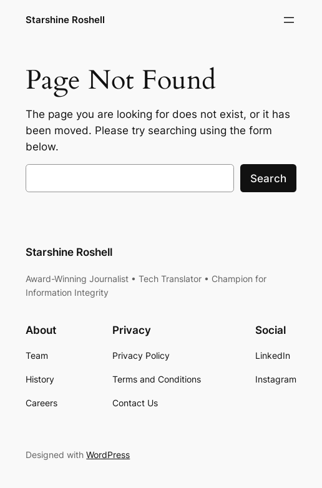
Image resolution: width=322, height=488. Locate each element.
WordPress (108, 454)
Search (268, 178)
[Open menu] (288, 19)
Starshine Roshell (65, 20)
